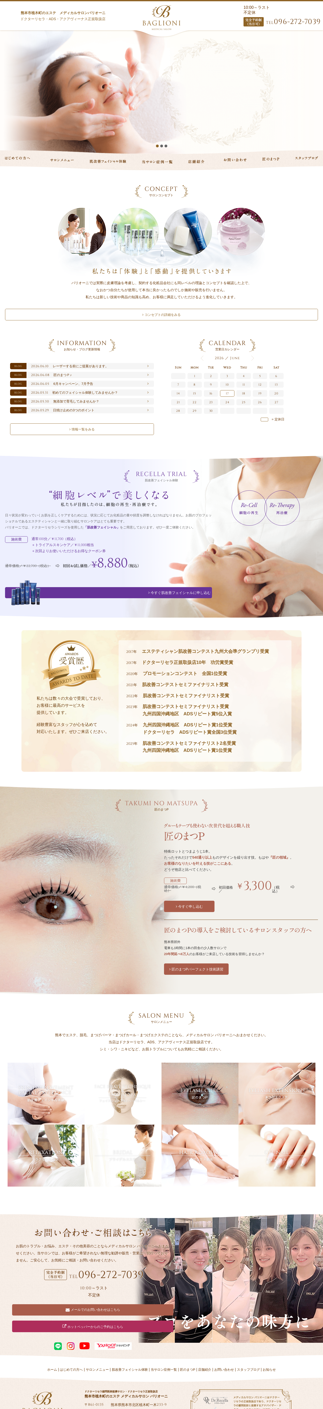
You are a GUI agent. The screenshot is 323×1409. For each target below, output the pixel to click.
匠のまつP (187, 1348)
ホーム (52, 1348)
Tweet (90, 1392)
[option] (161, 92)
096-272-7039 (293, 21)
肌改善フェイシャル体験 (130, 1348)
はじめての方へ (71, 1348)
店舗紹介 (204, 1348)
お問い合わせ (224, 1348)
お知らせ (269, 1348)
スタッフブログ (248, 1348)
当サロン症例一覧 (164, 1348)
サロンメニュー (97, 1348)
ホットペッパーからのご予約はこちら (133, 1305)
